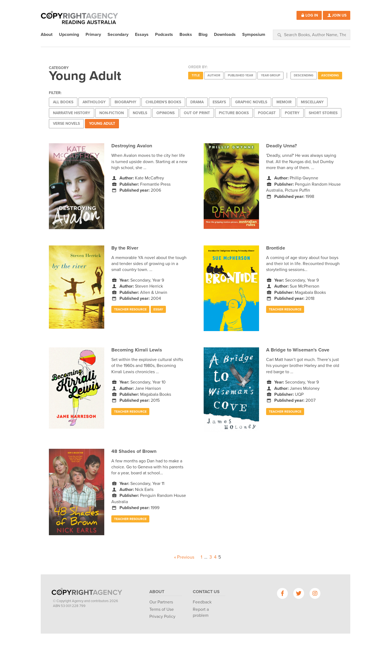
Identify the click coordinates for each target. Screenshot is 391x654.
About (156, 591)
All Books (63, 102)
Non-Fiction (111, 113)
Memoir (284, 102)
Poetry (292, 113)
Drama (197, 102)
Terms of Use (161, 609)
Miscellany (312, 102)
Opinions (165, 113)
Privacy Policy (162, 616)
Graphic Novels (251, 102)
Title (196, 75)
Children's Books (163, 102)
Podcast (267, 113)
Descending (303, 75)
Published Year (240, 75)
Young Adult (102, 123)
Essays (219, 102)
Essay (158, 309)
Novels (140, 113)
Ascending (330, 75)
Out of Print (197, 113)
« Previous (184, 557)
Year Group (270, 75)
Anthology (94, 102)
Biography (125, 102)
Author (213, 75)
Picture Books (234, 113)
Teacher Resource (130, 309)
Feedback (202, 602)
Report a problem (201, 612)
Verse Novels (66, 123)
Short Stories (323, 113)
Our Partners (161, 602)
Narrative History (71, 113)
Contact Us (206, 591)
